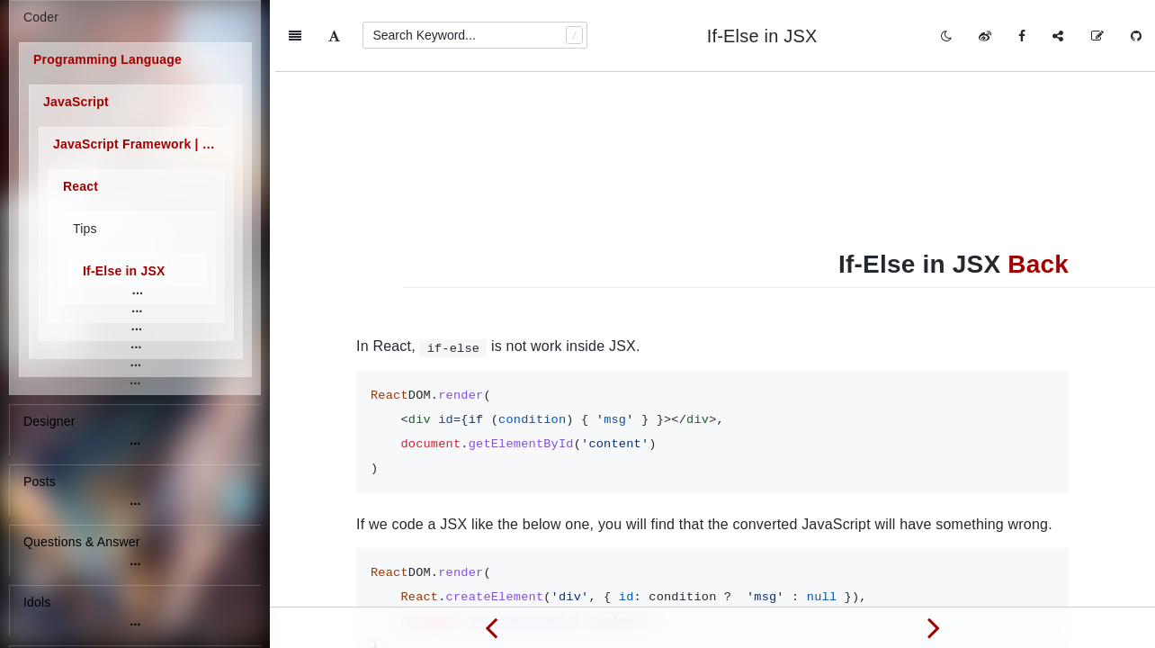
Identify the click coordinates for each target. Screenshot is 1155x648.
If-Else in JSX (124, 271)
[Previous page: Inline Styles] (491, 627)
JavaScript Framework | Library (143, 144)
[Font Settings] (334, 36)
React (80, 186)
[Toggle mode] (946, 36)
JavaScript (76, 101)
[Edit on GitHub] (1097, 36)
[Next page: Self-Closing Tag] (933, 627)
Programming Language (107, 59)
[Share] (1058, 36)
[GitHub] (1136, 36)
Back (1038, 192)
